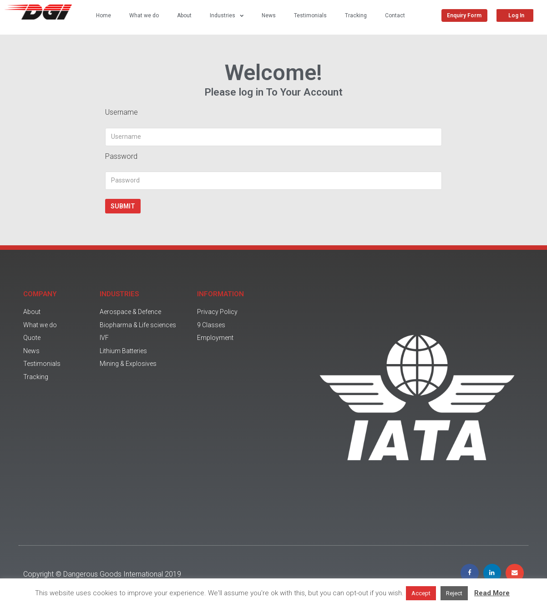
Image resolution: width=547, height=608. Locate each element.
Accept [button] (421, 593)
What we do (144, 15)
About (184, 15)
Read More (492, 593)
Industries (226, 15)
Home (103, 15)
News (269, 15)
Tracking (356, 15)
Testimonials (310, 15)
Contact (395, 15)
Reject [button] (454, 593)
